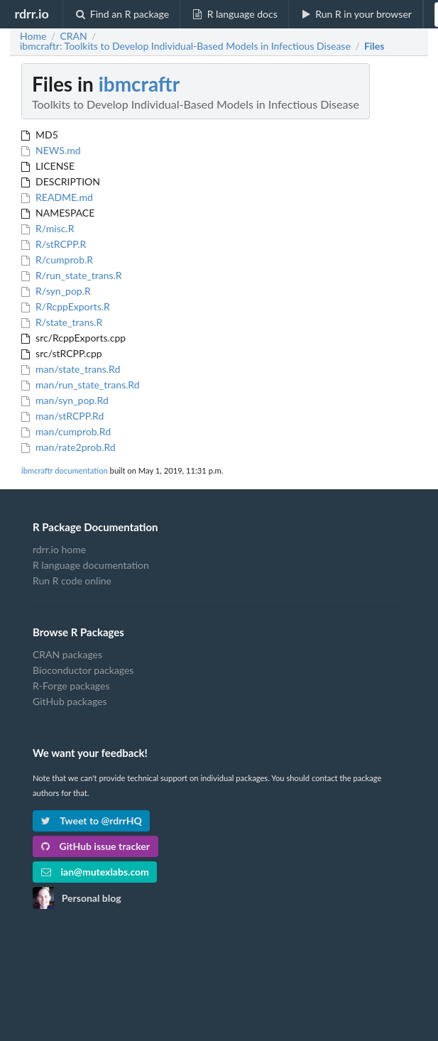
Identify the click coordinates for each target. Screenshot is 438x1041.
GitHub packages (70, 701)
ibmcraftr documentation (64, 470)
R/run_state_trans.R (71, 275)
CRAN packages (67, 654)
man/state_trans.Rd (70, 369)
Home (33, 36)
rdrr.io (31, 13)
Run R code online (72, 580)
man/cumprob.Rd (66, 431)
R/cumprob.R (57, 260)
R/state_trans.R (61, 322)
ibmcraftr (139, 84)
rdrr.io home (59, 549)
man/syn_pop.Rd (65, 400)
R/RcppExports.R (65, 306)
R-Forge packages (71, 686)
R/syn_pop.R (56, 291)
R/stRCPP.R (53, 244)
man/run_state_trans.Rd (80, 384)
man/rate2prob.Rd (68, 447)
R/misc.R (48, 228)
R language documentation (91, 565)
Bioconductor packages (83, 670)
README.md (57, 197)
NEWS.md (51, 150)
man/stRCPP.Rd (62, 416)
